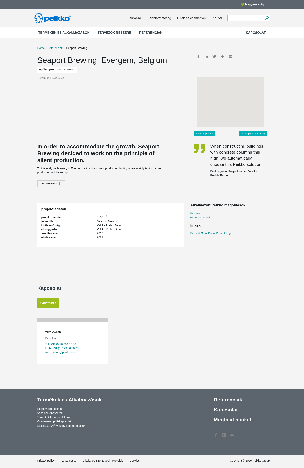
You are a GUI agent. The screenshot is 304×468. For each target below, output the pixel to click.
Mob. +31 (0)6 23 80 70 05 (62, 348)
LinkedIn (206, 57)
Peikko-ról (134, 18)
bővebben (51, 183)
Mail (231, 57)
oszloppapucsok (200, 217)
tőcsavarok (197, 213)
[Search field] (246, 18)
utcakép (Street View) (253, 133)
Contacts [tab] (48, 303)
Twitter (214, 57)
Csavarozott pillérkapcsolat (54, 421)
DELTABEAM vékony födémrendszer (61, 425)
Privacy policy (46, 460)
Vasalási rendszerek (50, 413)
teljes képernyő (204, 133)
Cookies (135, 460)
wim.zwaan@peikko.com (60, 352)
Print (223, 57)
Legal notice (69, 460)
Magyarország (254, 4)
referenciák (55, 48)
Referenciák (151, 32)
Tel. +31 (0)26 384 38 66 (60, 344)
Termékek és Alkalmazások (64, 32)
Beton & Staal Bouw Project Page (211, 233)
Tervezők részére (114, 32)
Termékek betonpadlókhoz (53, 417)
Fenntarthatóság (159, 18)
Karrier (217, 18)
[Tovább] (266, 18)
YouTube (224, 433)
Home (41, 48)
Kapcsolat (256, 32)
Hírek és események (192, 18)
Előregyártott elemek (50, 408)
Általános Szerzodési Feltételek (103, 460)
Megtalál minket (232, 419)
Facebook (198, 57)
